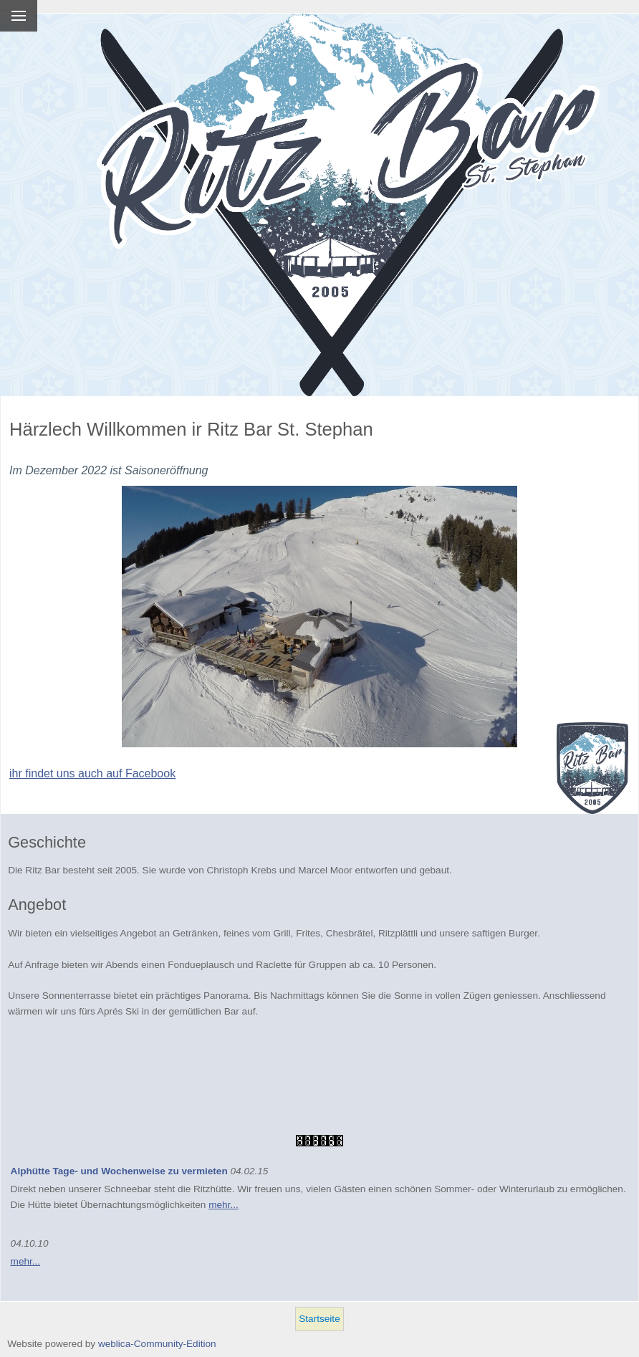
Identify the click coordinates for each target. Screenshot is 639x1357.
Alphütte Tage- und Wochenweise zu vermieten (119, 1171)
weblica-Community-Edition (157, 1343)
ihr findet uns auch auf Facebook (92, 773)
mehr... (223, 1204)
